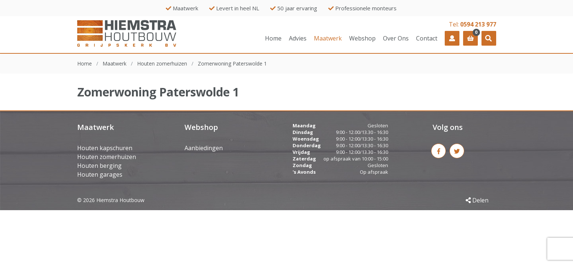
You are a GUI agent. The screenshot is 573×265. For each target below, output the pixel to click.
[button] (488, 38)
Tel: (472, 24)
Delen (477, 200)
